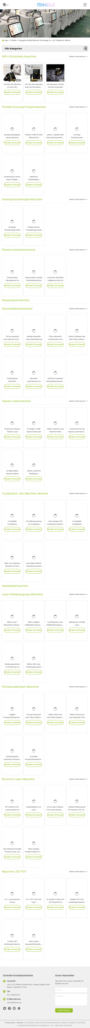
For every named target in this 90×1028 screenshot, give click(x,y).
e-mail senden (64, 1010)
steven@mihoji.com (14, 1002)
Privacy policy (10, 1023)
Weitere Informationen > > (78, 56)
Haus (6, 40)
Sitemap (20, 1023)
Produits (14, 40)
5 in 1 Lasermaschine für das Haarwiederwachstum (12, 909)
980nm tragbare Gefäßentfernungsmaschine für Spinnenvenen (35, 631)
